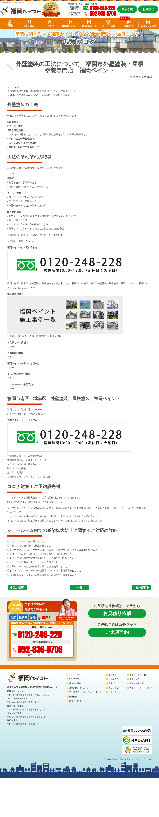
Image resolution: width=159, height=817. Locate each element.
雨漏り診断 (135, 679)
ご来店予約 (117, 632)
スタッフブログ (148, 26)
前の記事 (140, 587)
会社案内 (49, 26)
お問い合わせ (114, 692)
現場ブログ (113, 683)
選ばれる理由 (75, 683)
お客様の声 (113, 679)
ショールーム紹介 (109, 26)
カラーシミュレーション (141, 688)
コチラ (10, 346)
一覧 (79, 587)
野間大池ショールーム (79, 688)
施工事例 (128, 26)
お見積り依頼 (117, 613)
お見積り (148, 9)
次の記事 (18, 587)
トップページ (75, 675)
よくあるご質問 (115, 688)
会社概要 (73, 696)
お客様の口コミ (69, 26)
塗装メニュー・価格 (139, 675)
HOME (10, 26)
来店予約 (127, 9)
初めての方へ (29, 26)
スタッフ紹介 (75, 701)
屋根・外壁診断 (137, 683)
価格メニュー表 (89, 26)
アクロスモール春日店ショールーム (85, 692)
